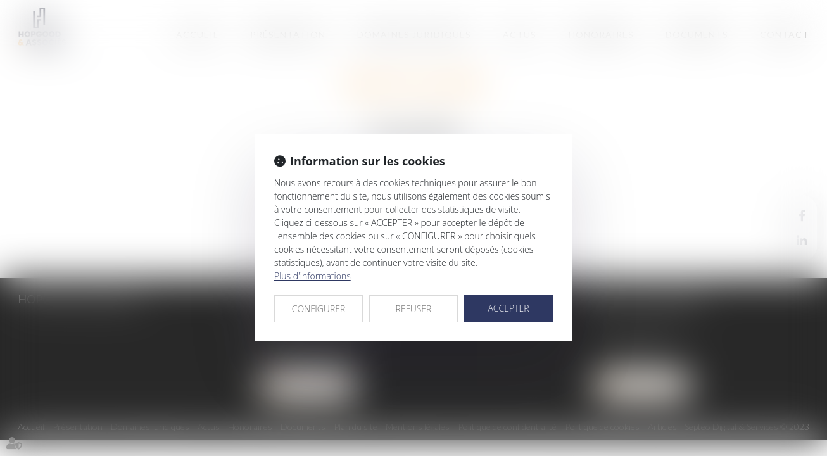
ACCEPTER (508, 308)
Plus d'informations (312, 276)
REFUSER (414, 309)
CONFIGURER (319, 309)
